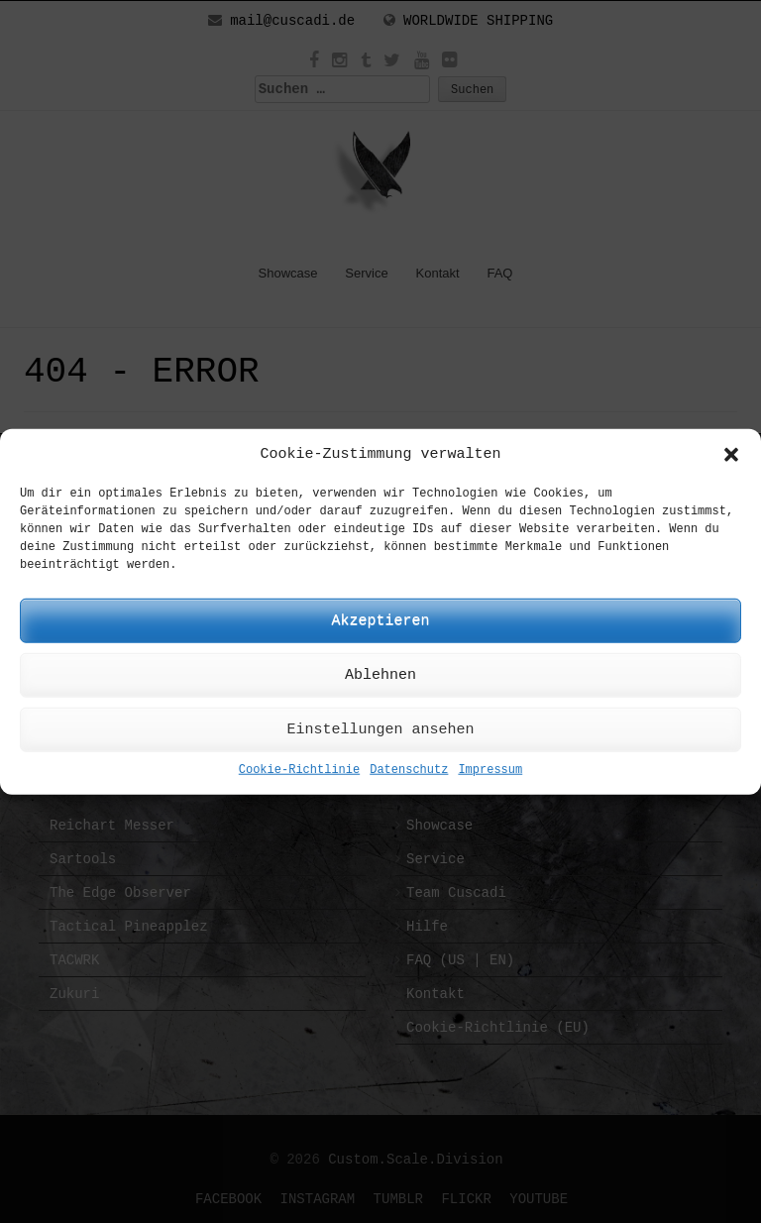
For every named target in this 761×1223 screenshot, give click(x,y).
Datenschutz (409, 770)
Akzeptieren (380, 620)
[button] (731, 454)
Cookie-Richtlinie (299, 770)
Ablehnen (380, 675)
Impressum (490, 770)
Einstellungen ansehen (380, 730)
